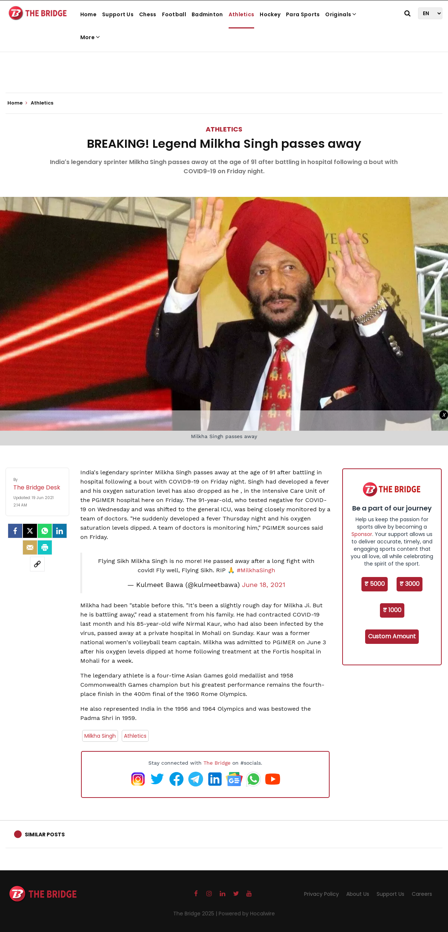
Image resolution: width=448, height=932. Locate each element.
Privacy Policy (321, 894)
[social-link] (37, 564)
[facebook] (15, 530)
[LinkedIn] (59, 530)
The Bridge (216, 763)
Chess (147, 14)
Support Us (118, 14)
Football (174, 14)
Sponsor (361, 534)
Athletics (242, 14)
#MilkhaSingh (256, 570)
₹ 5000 (374, 584)
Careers (422, 894)
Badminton (207, 14)
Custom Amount (392, 636)
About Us (357, 894)
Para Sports (303, 14)
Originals (340, 14)
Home (88, 14)
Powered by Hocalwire (247, 913)
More (90, 37)
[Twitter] (30, 530)
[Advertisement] (224, 70)
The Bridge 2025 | (196, 913)
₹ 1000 (392, 610)
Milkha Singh (100, 736)
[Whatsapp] (44, 530)
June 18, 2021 (263, 584)
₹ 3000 (410, 584)
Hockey (270, 14)
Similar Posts (45, 834)
